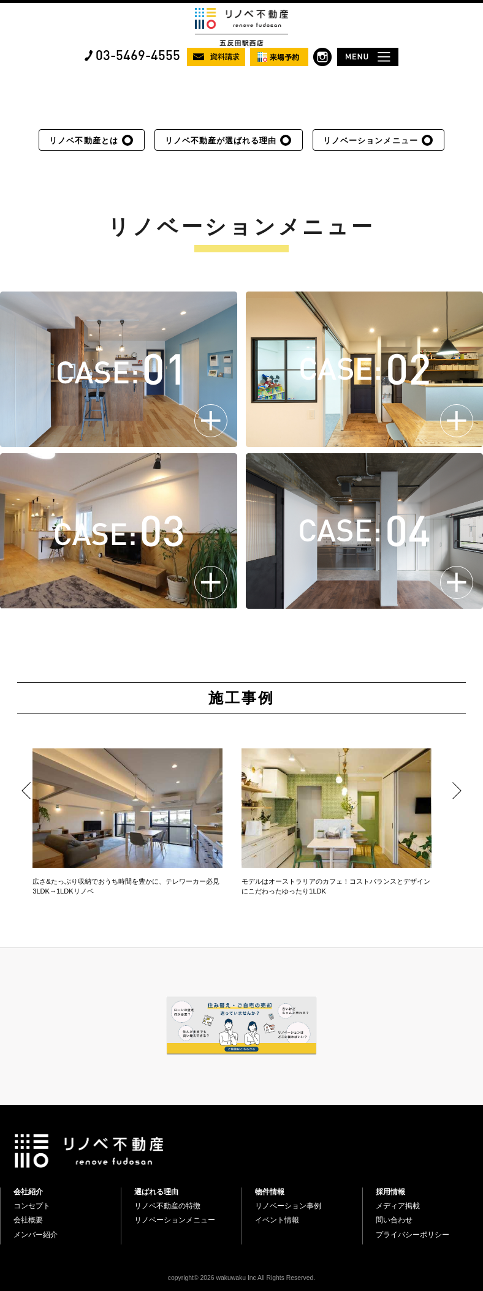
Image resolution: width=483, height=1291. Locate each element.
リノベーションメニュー (370, 140)
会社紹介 (28, 1191)
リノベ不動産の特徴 (167, 1206)
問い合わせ (394, 1220)
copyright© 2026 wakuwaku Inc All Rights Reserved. (241, 1277)
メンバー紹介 (35, 1234)
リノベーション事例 (288, 1206)
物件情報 (269, 1191)
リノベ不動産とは (83, 140)
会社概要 (28, 1220)
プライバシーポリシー (412, 1234)
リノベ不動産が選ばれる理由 (221, 140)
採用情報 (390, 1191)
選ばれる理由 (156, 1191)
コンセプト (31, 1206)
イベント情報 (277, 1220)
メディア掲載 (398, 1206)
